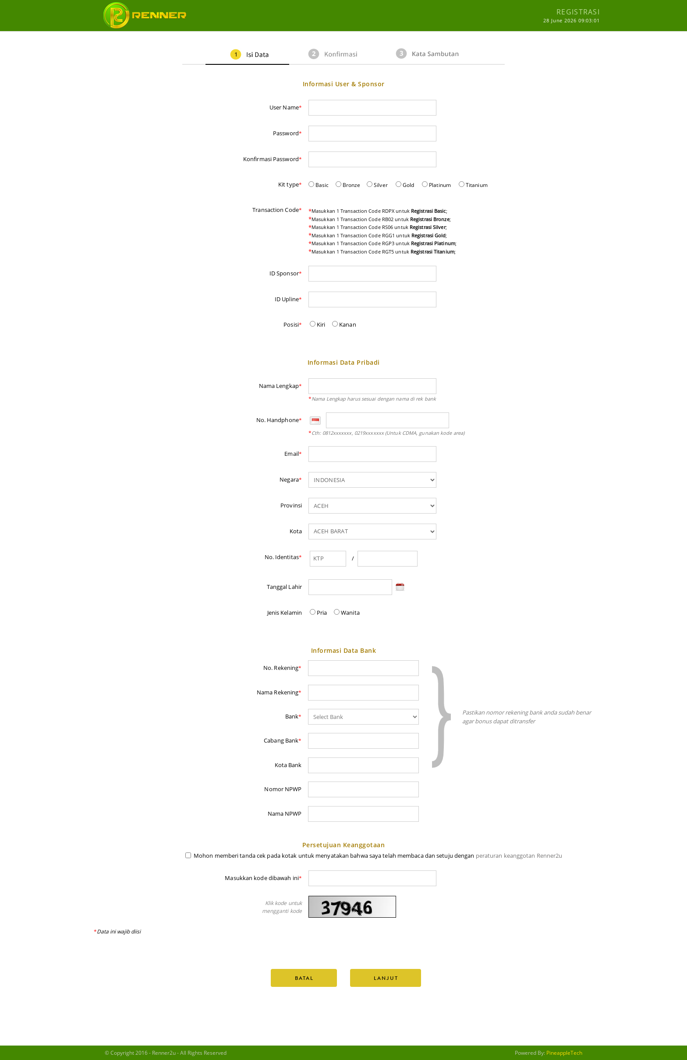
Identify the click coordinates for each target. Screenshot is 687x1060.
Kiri (318, 324)
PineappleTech (564, 1052)
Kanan (344, 324)
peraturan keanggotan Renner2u (519, 855)
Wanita (347, 612)
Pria (318, 612)
